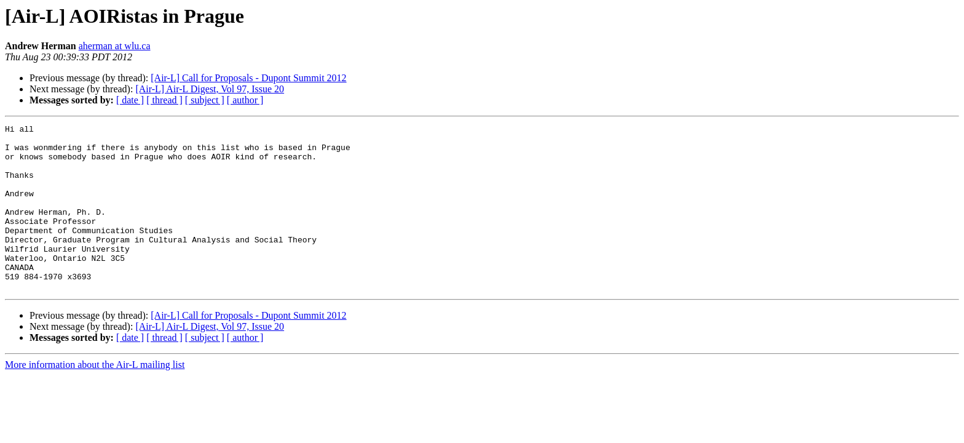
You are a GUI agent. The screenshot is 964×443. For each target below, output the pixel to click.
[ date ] (130, 100)
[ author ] (245, 100)
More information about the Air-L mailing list (94, 398)
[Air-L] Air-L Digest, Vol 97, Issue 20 (209, 89)
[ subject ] (204, 100)
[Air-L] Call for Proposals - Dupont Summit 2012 (248, 78)
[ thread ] (164, 100)
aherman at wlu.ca (115, 46)
